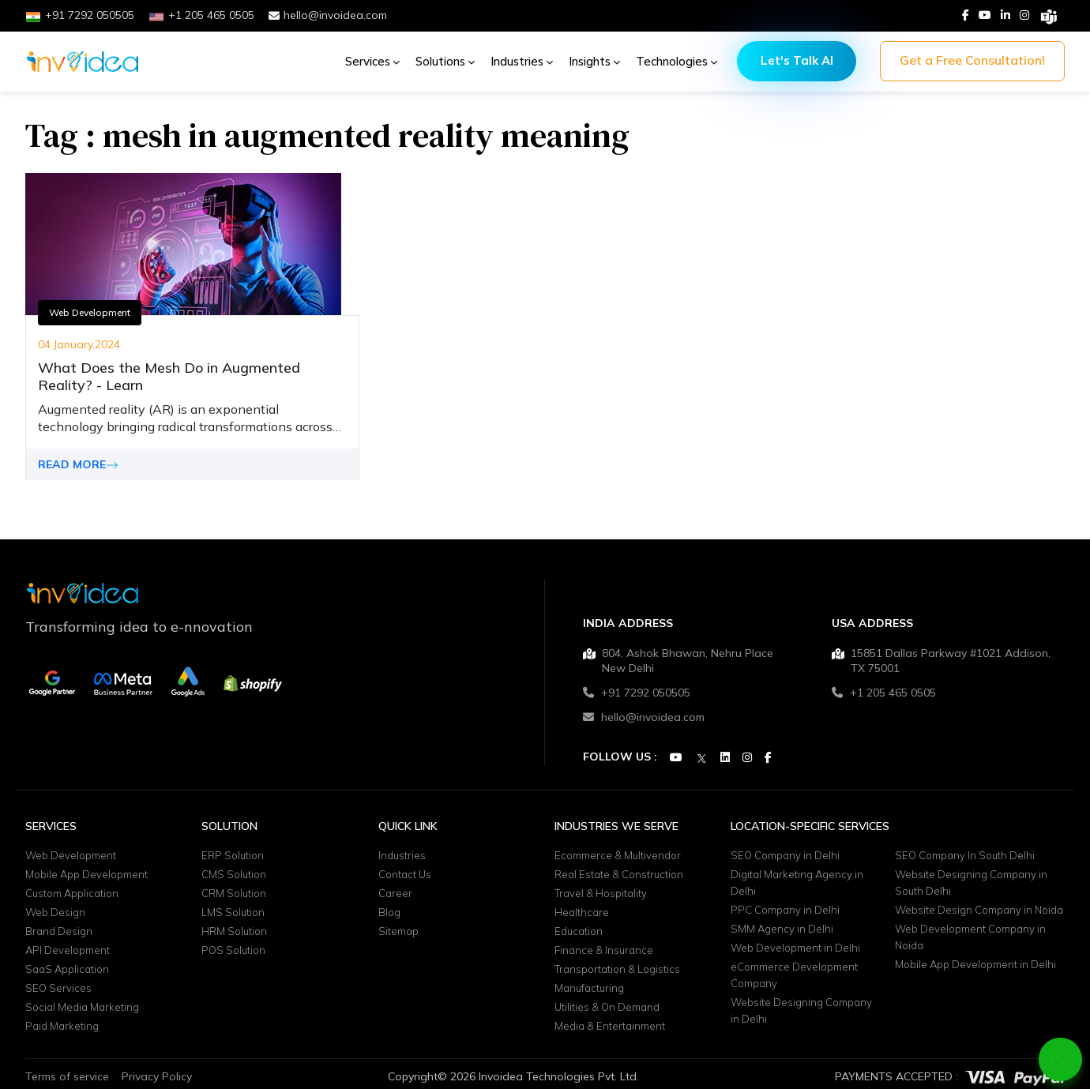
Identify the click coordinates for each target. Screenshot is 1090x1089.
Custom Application (71, 893)
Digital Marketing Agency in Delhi (797, 882)
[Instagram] (1024, 15)
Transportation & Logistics (617, 969)
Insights (594, 61)
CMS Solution (233, 874)
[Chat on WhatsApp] (1061, 1059)
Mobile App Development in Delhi (975, 964)
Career (395, 893)
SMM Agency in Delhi (782, 928)
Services (372, 61)
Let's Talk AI (797, 60)
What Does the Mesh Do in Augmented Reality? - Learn (169, 376)
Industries (521, 61)
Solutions (445, 61)
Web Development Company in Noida (970, 937)
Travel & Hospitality (600, 893)
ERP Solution (232, 855)
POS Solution (233, 950)
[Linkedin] (1005, 15)
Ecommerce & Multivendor (617, 855)
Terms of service (67, 1076)
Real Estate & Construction (618, 874)
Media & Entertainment (609, 1026)
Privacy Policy (157, 1076)
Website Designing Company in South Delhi (971, 882)
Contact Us (404, 874)
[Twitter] (701, 759)
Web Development (89, 312)
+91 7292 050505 (636, 692)
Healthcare (581, 912)
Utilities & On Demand (607, 1007)
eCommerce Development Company (794, 974)
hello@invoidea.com (328, 15)
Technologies (676, 61)
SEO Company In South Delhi (965, 855)
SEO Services (58, 988)
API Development (67, 950)
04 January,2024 (79, 344)
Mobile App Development (86, 874)
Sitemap (398, 931)
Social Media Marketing (82, 1007)
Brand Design (58, 931)
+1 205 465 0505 (884, 692)
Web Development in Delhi (795, 947)
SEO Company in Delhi (785, 855)
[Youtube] (985, 15)
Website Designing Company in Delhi (801, 1010)
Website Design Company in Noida (979, 909)
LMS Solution (233, 912)
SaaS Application (67, 969)
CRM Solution (233, 893)
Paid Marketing (62, 1026)
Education (578, 931)
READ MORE (78, 464)
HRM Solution (234, 931)
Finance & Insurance (603, 950)
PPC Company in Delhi (785, 909)
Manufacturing (589, 988)
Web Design (55, 912)
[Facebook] (965, 15)
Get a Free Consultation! (972, 60)
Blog (389, 912)
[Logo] (82, 61)
